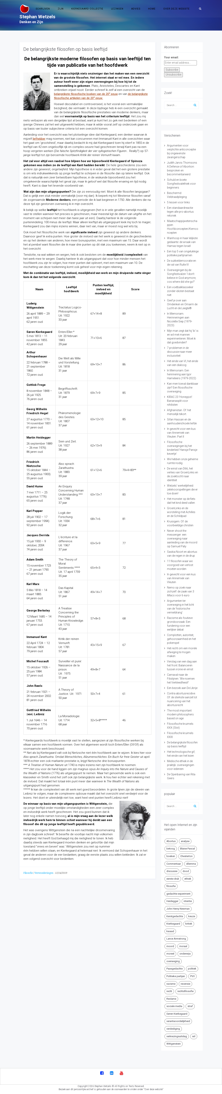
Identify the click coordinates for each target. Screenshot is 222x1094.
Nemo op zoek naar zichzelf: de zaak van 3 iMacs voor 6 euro (180, 591)
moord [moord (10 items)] (170, 946)
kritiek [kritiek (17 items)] (188, 923)
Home (152, 8)
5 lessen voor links (178, 202)
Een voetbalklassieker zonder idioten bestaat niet (180, 291)
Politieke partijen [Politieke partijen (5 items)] (175, 976)
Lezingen (117, 8)
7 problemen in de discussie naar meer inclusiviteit (179, 351)
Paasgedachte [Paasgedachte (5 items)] (174, 968)
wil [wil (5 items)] (193, 1036)
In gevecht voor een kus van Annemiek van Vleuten (181, 578)
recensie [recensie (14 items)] (185, 983)
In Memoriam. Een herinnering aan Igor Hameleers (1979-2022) (181, 374)
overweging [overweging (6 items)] (173, 961)
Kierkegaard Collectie (87, 8)
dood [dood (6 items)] (186, 871)
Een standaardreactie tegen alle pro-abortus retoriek (180, 211)
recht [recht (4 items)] (169, 991)
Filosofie (28, 873)
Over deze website (176, 8)
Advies (135, 8)
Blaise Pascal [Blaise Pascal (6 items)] (187, 848)
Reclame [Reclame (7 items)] (171, 998)
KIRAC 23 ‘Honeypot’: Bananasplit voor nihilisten (180, 400)
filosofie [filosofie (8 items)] (171, 886)
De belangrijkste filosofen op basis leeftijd (65, 49)
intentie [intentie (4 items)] (188, 901)
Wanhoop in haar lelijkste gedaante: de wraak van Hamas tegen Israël (182, 242)
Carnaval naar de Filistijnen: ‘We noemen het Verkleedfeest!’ (181, 678)
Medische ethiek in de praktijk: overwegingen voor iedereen (180, 765)
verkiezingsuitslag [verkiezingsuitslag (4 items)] (176, 1036)
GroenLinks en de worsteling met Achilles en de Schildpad (181, 512)
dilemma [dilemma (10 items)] (191, 863)
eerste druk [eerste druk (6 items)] (172, 878)
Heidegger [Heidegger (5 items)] (172, 901)
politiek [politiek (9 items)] (192, 968)
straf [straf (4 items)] (190, 1006)
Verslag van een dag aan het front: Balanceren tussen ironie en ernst (182, 665)
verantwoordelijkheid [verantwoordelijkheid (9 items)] (178, 1021)
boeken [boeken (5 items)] (170, 856)
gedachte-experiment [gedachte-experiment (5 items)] (178, 893)
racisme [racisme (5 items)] (170, 983)
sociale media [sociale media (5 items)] (174, 1006)
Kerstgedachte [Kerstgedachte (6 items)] (174, 916)
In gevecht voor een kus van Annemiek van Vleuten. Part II (181, 432)
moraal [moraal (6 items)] (183, 946)
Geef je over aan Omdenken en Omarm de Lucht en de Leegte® (182, 304)
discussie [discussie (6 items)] (171, 871)
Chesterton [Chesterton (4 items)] (186, 856)
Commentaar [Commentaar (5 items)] (173, 863)
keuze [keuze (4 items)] (191, 916)
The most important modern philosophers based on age (180, 714)
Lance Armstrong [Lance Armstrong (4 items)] (176, 938)
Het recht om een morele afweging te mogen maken (182, 652)
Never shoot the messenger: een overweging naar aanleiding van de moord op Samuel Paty (182, 538)
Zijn (61, 8)
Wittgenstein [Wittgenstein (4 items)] (173, 1043)
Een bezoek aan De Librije (182, 688)
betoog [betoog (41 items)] (170, 848)
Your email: (171, 57)
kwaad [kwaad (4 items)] (170, 931)
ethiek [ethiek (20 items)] (187, 878)
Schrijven (43, 8)
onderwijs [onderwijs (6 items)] (185, 953)
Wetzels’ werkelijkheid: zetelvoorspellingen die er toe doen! (182, 489)
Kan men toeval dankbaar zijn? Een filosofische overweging (182, 387)
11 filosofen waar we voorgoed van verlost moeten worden (180, 565)
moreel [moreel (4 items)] (170, 953)
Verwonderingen (43, 873)
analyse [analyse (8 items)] (185, 841)
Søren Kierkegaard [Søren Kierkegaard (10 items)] (176, 1013)
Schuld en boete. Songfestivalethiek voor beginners (181, 183)
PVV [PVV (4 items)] (192, 976)
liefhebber (39, 138)
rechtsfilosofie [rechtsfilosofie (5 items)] (185, 991)
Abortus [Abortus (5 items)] (171, 841)
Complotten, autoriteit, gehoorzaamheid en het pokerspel (181, 638)
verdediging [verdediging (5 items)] (173, 1028)
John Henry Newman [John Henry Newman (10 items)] (178, 908)
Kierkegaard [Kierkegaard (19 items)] (173, 923)
